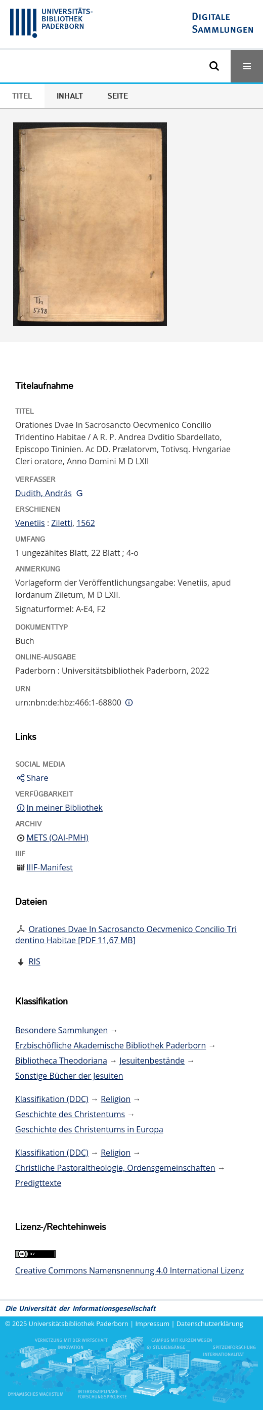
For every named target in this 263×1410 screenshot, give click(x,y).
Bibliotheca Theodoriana (61, 1060)
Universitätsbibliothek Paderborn (78, 1323)
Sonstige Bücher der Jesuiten (69, 1075)
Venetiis (30, 522)
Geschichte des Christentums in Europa (89, 1129)
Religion (115, 1099)
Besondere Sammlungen (61, 1030)
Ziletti (61, 522)
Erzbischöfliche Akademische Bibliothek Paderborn (110, 1045)
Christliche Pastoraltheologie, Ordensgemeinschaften (115, 1167)
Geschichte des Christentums (70, 1114)
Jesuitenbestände (152, 1060)
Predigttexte (38, 1182)
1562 (85, 522)
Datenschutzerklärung (210, 1323)
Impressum (153, 1323)
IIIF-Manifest (49, 867)
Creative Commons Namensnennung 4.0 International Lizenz (129, 1270)
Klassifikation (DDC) (52, 1099)
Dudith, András (43, 493)
